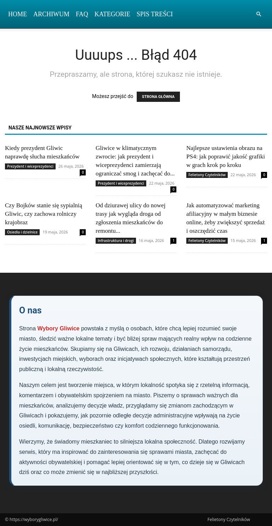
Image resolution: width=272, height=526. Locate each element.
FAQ (82, 14)
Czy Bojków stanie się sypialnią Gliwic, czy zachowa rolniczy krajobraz (43, 214)
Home (17, 14)
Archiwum (51, 14)
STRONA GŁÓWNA (158, 96)
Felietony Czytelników (207, 174)
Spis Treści (155, 14)
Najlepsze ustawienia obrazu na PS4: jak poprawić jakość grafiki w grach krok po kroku (225, 156)
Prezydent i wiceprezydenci (30, 166)
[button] (258, 14)
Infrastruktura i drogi (116, 240)
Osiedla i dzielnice (22, 232)
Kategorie (112, 14)
